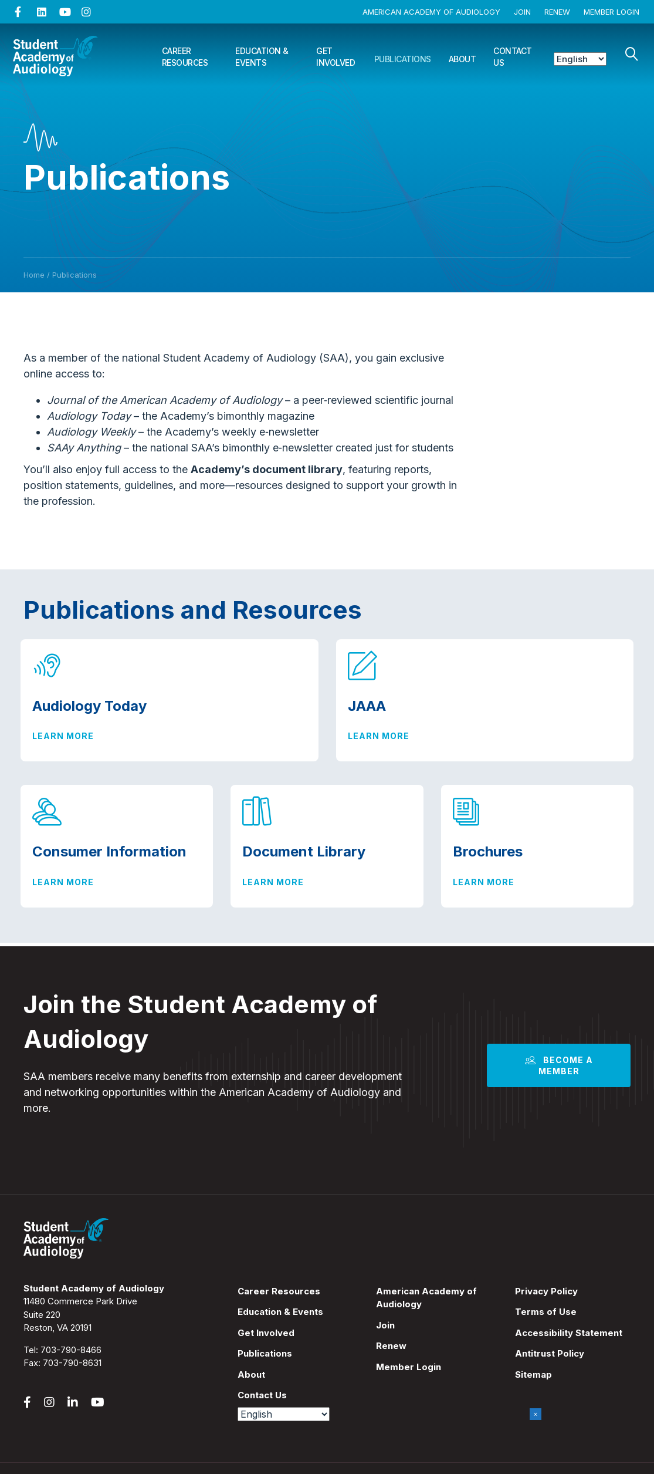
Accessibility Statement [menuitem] (568, 1332)
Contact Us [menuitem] (262, 1395)
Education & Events (262, 57)
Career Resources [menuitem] (279, 1291)
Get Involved (335, 57)
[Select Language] (580, 59)
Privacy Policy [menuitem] (546, 1291)
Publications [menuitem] (265, 1353)
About (462, 59)
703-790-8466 (70, 1349)
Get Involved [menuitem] (266, 1332)
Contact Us (512, 57)
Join (522, 11)
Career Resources (185, 57)
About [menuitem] (251, 1374)
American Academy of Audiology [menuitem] (426, 1298)
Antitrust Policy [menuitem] (549, 1353)
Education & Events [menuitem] (280, 1311)
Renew (557, 11)
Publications (402, 59)
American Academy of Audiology (431, 11)
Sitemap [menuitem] (533, 1374)
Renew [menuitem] (391, 1345)
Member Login (611, 11)
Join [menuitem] (385, 1325)
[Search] (631, 54)
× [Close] (535, 1413)
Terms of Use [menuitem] (546, 1311)
